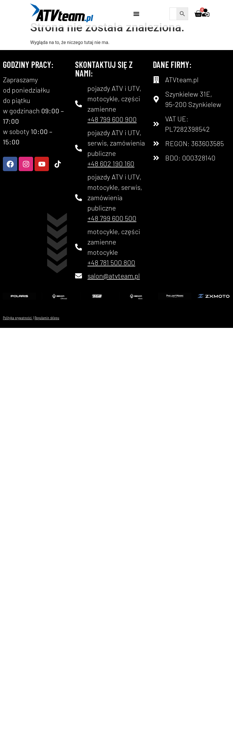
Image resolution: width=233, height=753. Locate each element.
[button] (136, 13)
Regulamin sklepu (47, 326)
